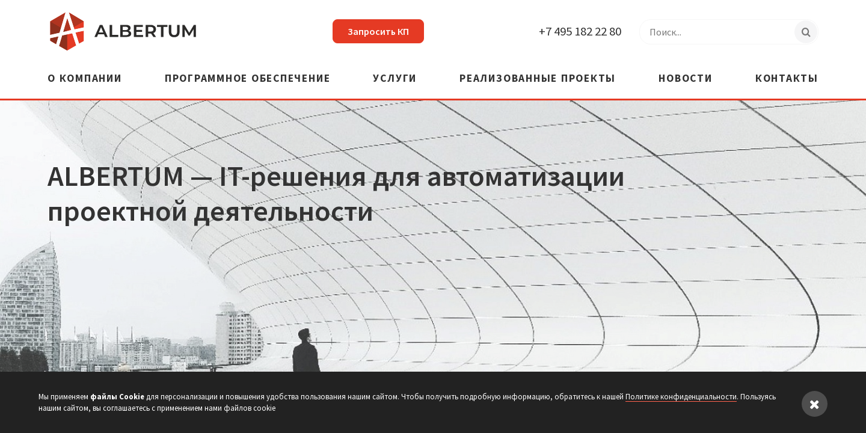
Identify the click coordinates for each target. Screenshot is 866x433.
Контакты (786, 79)
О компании (85, 79)
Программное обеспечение (247, 79)
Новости (685, 79)
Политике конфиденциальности (681, 396)
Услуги (395, 79)
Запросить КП (378, 31)
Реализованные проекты (537, 79)
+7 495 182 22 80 (580, 31)
